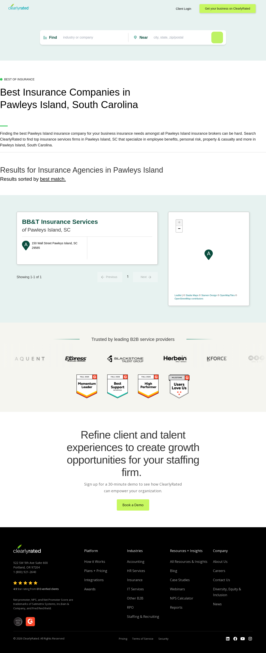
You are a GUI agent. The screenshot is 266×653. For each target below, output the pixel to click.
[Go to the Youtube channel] (242, 638)
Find (53, 37)
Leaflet (178, 295)
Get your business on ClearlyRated (227, 8)
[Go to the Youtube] (235, 638)
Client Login (183, 8)
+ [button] (179, 223)
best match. (53, 179)
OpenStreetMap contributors (189, 298)
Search (217, 37)
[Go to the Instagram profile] (250, 638)
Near (143, 37)
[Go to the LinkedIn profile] (227, 638)
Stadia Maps (192, 295)
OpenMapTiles (227, 295)
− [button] (179, 229)
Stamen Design (209, 295)
